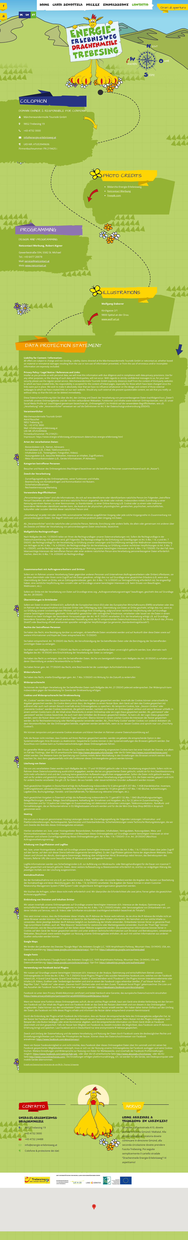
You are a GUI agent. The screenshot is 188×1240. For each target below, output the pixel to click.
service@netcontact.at (37, 261)
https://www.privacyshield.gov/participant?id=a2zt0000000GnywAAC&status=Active (66, 995)
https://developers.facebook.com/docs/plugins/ (120, 987)
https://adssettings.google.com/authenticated (121, 949)
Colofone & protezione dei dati (39, 1150)
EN (27, 14)
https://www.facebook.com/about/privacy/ (57, 1039)
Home (44, 5)
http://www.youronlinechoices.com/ (149, 752)
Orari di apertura (173, 7)
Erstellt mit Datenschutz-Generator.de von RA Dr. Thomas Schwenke (51, 1064)
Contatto (140, 5)
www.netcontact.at (35, 265)
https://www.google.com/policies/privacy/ (68, 949)
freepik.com (114, 195)
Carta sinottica (68, 5)
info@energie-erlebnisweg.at (40, 137)
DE (21, 14)
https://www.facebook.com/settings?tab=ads (55, 1053)
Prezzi (92, 5)
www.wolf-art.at (110, 319)
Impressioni (116, 5)
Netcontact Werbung (119, 191)
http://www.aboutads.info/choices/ (95, 752)
